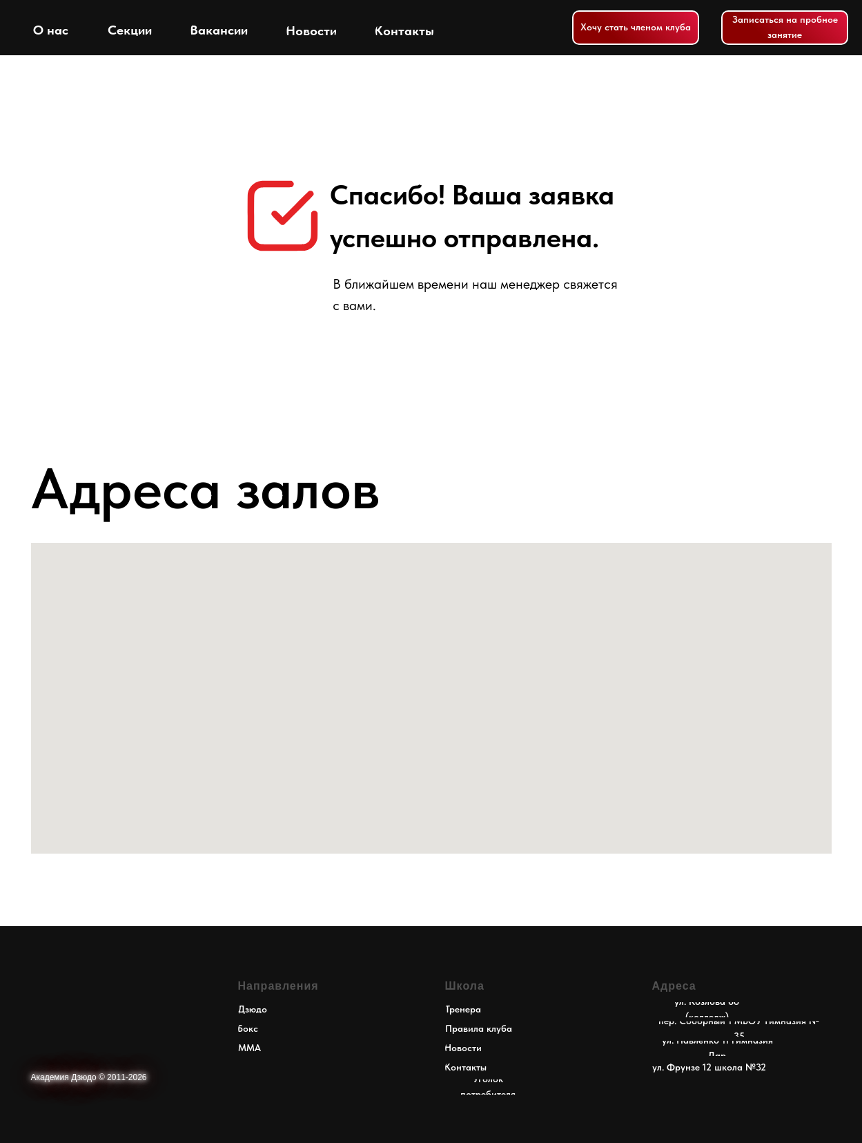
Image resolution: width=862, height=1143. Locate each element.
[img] (39, 27)
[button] (784, 27)
